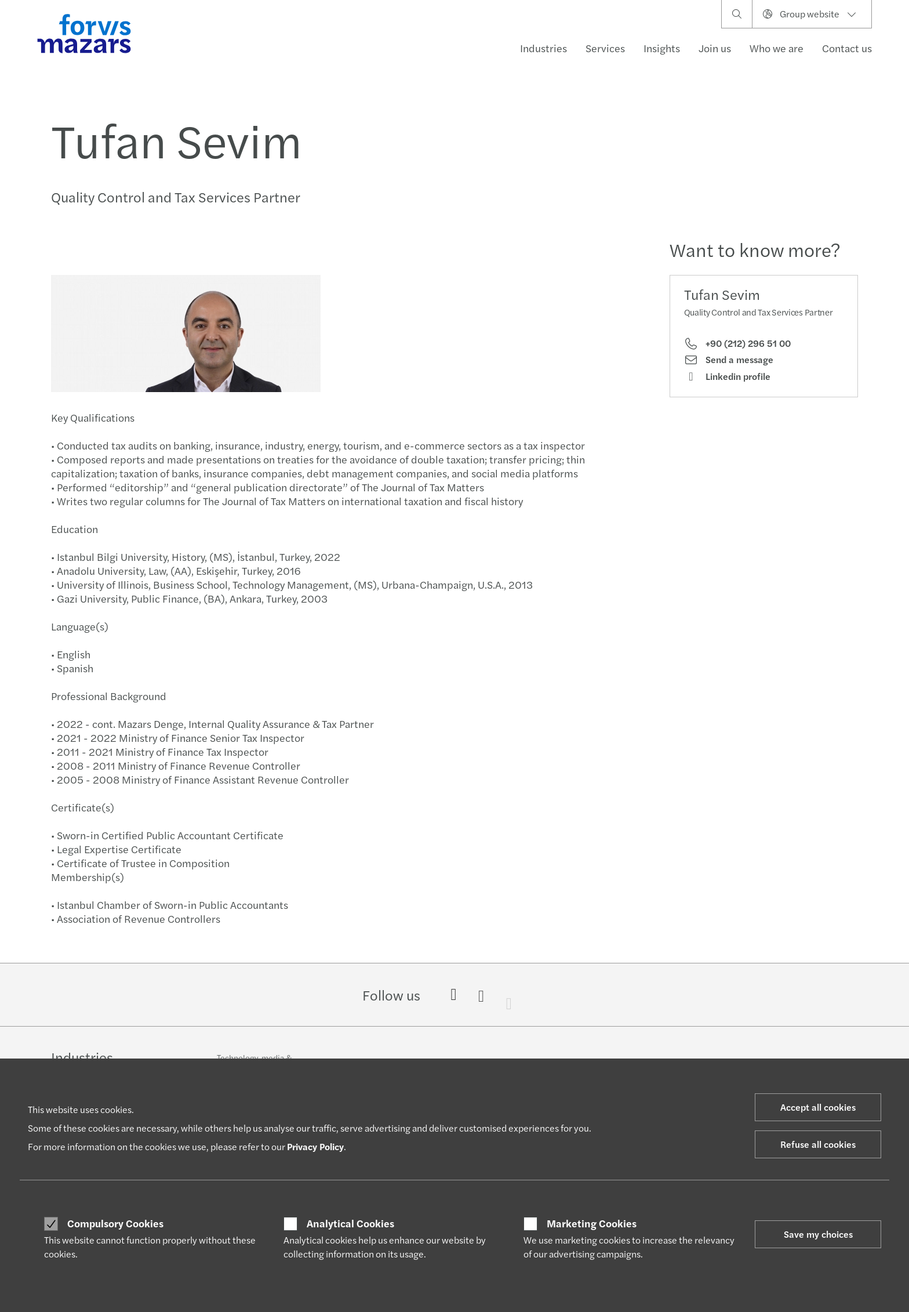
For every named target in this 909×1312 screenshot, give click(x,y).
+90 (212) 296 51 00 (737, 343)
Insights (661, 48)
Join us (715, 48)
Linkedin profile (727, 376)
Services (605, 48)
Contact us (847, 48)
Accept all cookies (818, 1107)
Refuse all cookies (818, 1144)
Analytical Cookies (350, 1223)
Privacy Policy (315, 1146)
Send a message (728, 359)
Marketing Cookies (592, 1223)
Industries (543, 48)
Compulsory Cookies (115, 1223)
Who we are (776, 48)
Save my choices (818, 1234)
